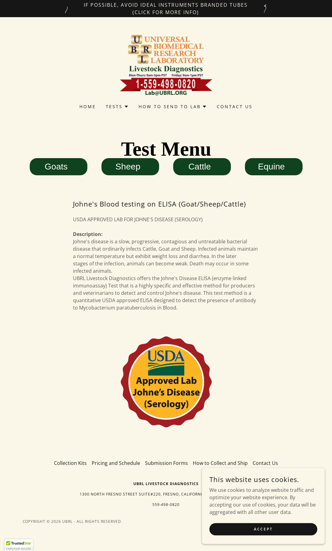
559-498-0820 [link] (166, 504)
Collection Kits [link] (70, 463)
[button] (117, 106)
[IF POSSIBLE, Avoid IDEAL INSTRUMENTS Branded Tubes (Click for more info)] (166, 8)
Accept (263, 541)
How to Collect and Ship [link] (220, 463)
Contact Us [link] (235, 106)
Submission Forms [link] (166, 463)
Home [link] (87, 106)
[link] (166, 64)
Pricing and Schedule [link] (116, 463)
